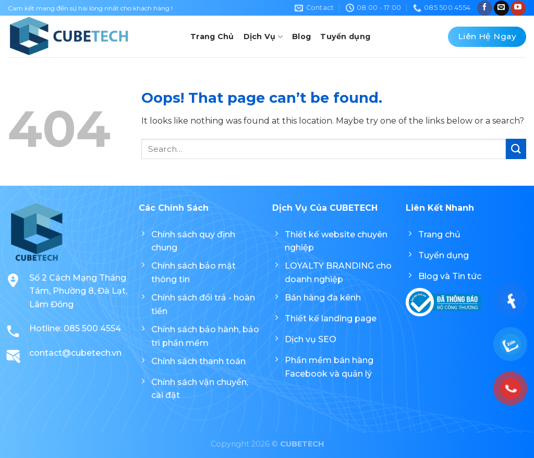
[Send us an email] (501, 8)
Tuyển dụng (345, 36)
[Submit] (516, 149)
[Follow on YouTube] (518, 8)
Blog (301, 36)
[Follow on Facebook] (484, 8)
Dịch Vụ (263, 37)
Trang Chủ (212, 36)
